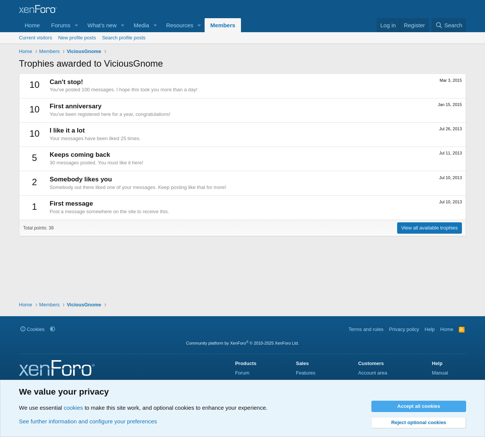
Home (32, 25)
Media (141, 25)
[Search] (449, 25)
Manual (440, 373)
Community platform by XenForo (242, 343)
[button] (76, 25)
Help (430, 329)
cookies (73, 407)
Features (305, 373)
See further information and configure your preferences (88, 421)
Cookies (32, 329)
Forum (242, 373)
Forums (60, 25)
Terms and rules (366, 329)
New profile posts (77, 38)
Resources (179, 25)
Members (222, 25)
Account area (372, 373)
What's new (102, 25)
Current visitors (35, 38)
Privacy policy (404, 329)
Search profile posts (124, 38)
